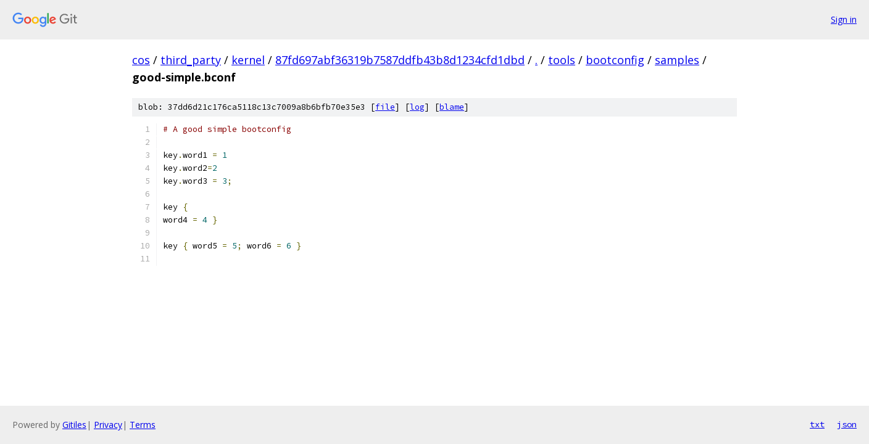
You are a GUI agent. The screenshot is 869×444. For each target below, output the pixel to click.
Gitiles (74, 424)
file (385, 107)
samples (677, 59)
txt (817, 424)
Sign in (844, 19)
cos (141, 59)
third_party (190, 59)
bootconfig (615, 59)
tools (561, 59)
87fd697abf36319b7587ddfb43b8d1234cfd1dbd (400, 59)
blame (451, 107)
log (417, 107)
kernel (248, 59)
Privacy (108, 424)
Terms (143, 424)
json (847, 424)
